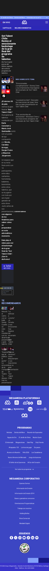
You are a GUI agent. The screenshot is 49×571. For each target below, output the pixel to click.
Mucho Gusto (37, 437)
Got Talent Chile (6, 292)
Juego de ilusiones (35, 457)
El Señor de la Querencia (17, 462)
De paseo (37, 447)
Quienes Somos (24, 483)
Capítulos (7, 28)
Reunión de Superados (34, 432)
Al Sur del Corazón (34, 462)
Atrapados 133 (14, 447)
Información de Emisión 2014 (24, 493)
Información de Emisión (24, 488)
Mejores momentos (23, 28)
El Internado (9, 442)
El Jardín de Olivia (7, 17)
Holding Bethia (24, 513)
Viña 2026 (26, 452)
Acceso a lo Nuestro (13, 452)
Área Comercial (24, 518)
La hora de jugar (26, 447)
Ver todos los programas (24, 469)
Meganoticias (20, 442)
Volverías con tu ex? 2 (34, 17)
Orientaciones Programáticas (24, 503)
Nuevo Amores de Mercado (17, 457)
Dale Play (30, 442)
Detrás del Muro (19, 17)
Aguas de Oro (12, 437)
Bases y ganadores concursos (25, 498)
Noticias (9, 432)
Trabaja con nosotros (24, 508)
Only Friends (39, 442)
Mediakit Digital (24, 523)
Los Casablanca (37, 452)
